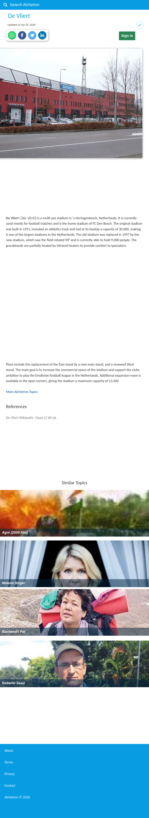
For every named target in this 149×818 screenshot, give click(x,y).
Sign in (127, 36)
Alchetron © (17, 797)
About (8, 750)
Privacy (9, 774)
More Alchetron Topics (22, 392)
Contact (9, 785)
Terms (8, 762)
